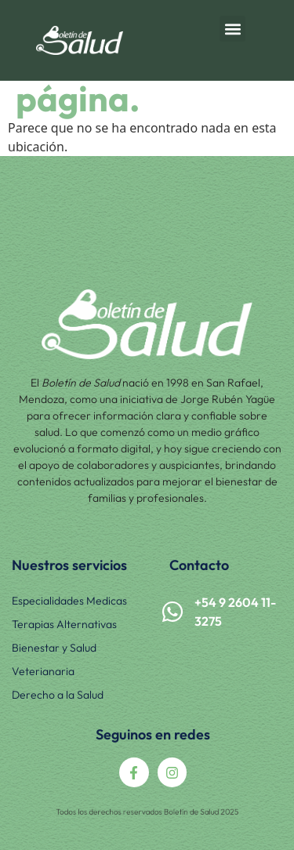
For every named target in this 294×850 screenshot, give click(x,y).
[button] (232, 29)
